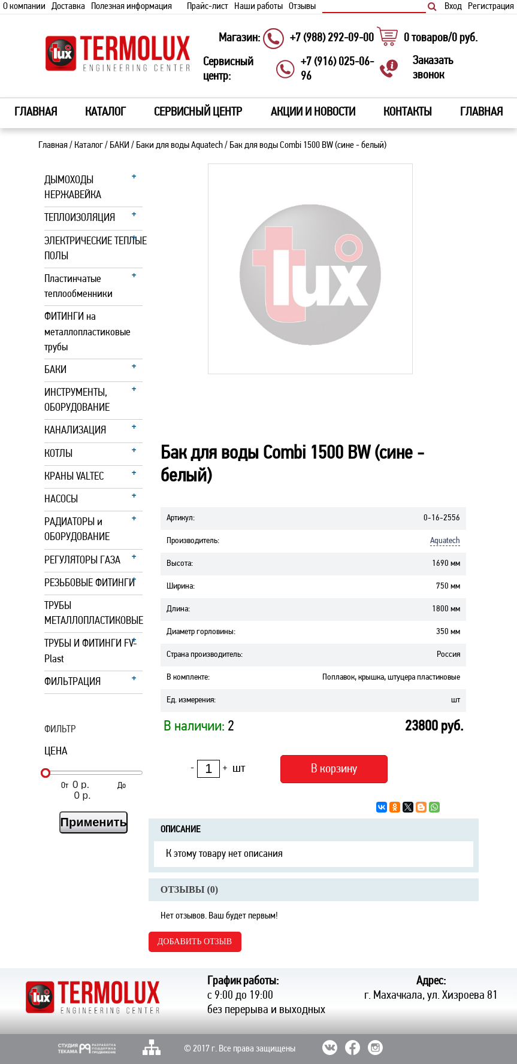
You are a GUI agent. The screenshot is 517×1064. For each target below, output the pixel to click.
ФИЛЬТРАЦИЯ (72, 682)
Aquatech (445, 540)
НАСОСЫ (61, 499)
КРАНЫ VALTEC (74, 477)
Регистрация (491, 6)
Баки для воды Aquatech (179, 145)
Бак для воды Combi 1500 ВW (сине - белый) (307, 145)
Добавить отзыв (195, 941)
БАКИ (119, 145)
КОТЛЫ (58, 454)
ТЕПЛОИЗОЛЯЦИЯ (79, 218)
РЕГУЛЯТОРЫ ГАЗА (82, 560)
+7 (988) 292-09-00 (332, 38)
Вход (453, 6)
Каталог (88, 145)
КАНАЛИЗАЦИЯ (75, 430)
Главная (35, 113)
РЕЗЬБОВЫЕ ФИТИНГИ (89, 583)
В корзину (334, 769)
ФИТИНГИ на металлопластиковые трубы (87, 332)
